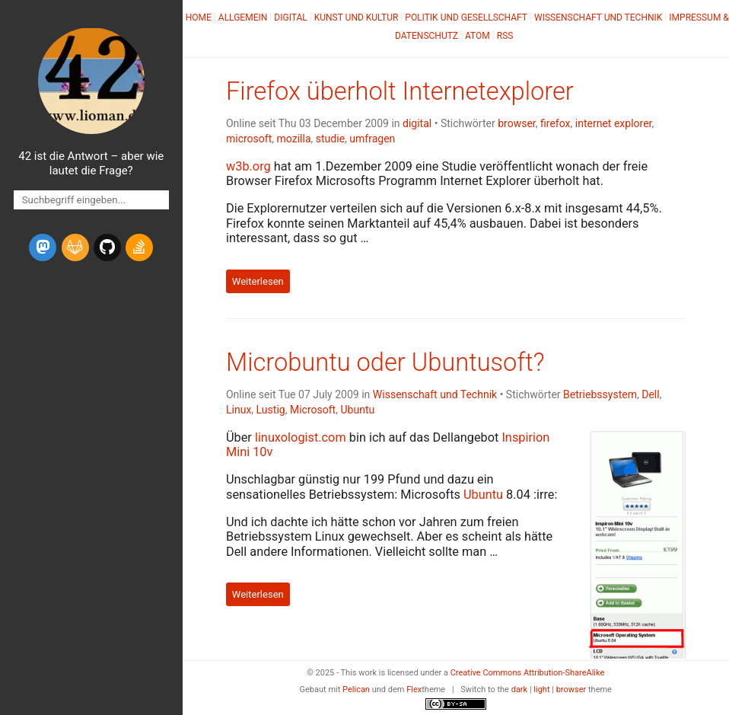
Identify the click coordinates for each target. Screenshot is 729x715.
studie (330, 138)
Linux (238, 410)
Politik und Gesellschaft (466, 17)
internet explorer (613, 123)
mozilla (294, 138)
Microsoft (313, 410)
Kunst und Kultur (356, 17)
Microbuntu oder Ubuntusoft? (385, 362)
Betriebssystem (600, 394)
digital (417, 123)
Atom (477, 35)
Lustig (270, 410)
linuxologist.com (300, 437)
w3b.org (248, 166)
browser (517, 123)
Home (199, 17)
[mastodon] (42, 247)
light (541, 689)
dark (519, 689)
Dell (650, 394)
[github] (107, 247)
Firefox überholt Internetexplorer (400, 91)
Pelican (356, 689)
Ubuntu (357, 410)
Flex (414, 689)
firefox (555, 123)
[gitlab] (75, 247)
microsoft (249, 138)
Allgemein (243, 17)
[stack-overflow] (139, 247)
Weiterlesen (258, 281)
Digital (290, 17)
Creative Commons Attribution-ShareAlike (527, 673)
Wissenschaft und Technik (598, 17)
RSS (505, 35)
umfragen (372, 138)
